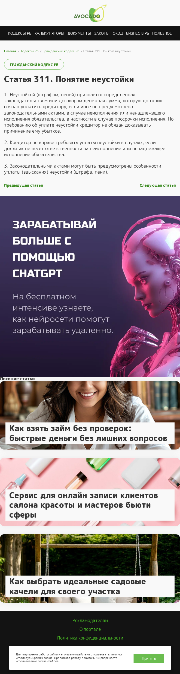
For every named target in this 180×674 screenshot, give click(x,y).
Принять (149, 658)
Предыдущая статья (23, 185)
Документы (79, 33)
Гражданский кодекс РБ (34, 65)
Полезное (162, 33)
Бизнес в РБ (137, 33)
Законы (101, 33)
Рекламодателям (90, 620)
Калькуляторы (49, 33)
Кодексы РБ (19, 33)
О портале (90, 629)
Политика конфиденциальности (90, 638)
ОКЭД (118, 33)
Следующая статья (158, 185)
